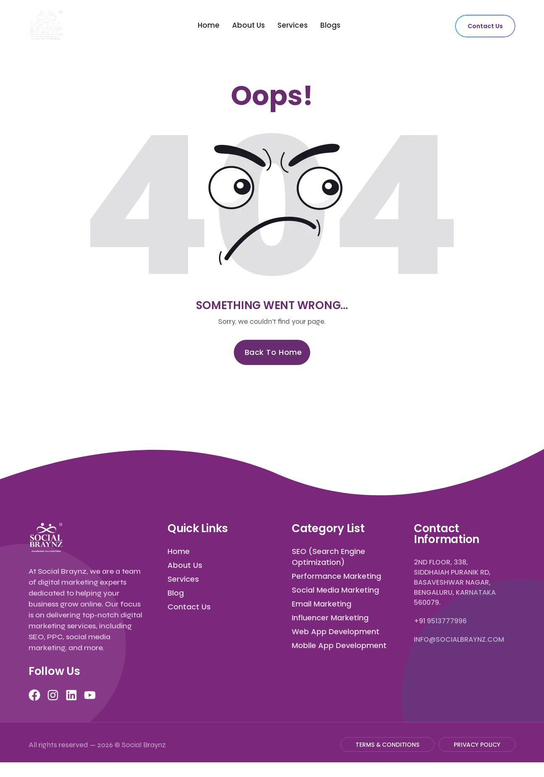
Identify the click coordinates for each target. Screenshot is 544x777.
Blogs (330, 25)
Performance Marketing (336, 576)
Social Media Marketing (335, 590)
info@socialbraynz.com (459, 639)
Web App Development (335, 631)
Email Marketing (321, 603)
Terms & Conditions (387, 744)
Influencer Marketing (330, 617)
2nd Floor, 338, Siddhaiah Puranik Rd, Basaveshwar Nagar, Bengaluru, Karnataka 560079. (455, 582)
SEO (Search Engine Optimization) (328, 556)
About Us (248, 25)
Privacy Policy (477, 744)
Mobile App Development (339, 645)
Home (209, 25)
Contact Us (485, 26)
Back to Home (273, 352)
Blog (175, 593)
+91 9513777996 (440, 621)
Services (292, 25)
